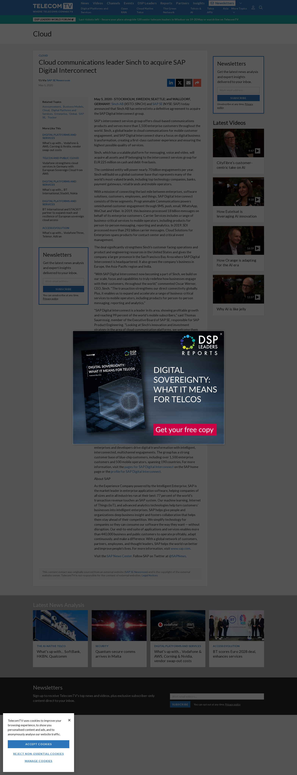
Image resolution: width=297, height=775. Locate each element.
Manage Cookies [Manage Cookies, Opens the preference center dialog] (38, 761)
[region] (38, 742)
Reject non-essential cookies (38, 753)
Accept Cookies (38, 744)
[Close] (69, 720)
